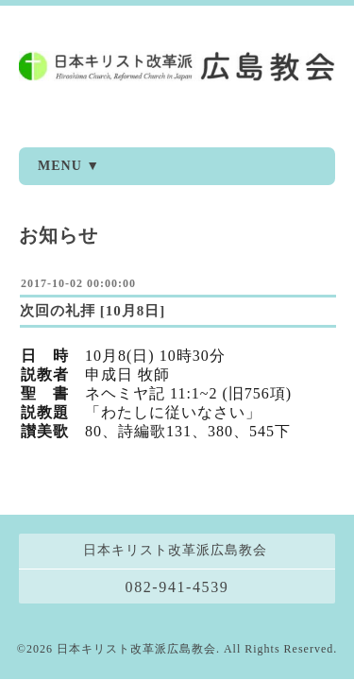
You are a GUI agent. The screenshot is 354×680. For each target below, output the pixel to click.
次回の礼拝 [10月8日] (92, 310)
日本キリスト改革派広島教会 (136, 622)
